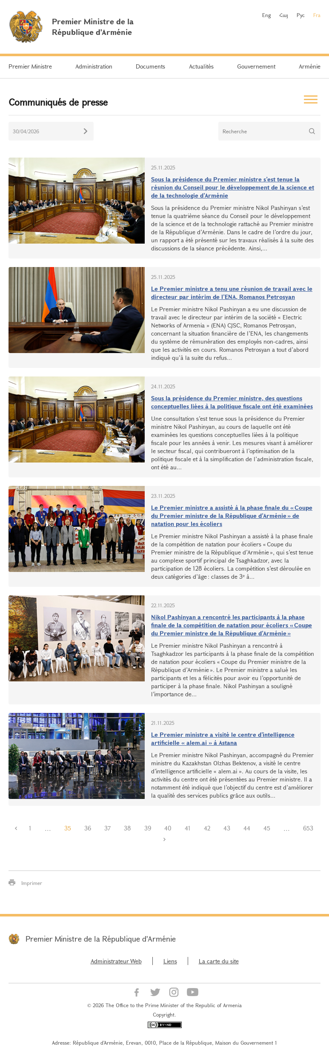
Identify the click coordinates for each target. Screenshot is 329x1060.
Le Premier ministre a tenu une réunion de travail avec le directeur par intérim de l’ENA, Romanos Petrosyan (231, 292)
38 (127, 828)
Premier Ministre (30, 66)
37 (107, 828)
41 (188, 828)
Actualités (201, 66)
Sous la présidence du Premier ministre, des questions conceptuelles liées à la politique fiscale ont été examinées (232, 402)
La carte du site (219, 961)
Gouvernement (256, 66)
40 (168, 828)
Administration (93, 66)
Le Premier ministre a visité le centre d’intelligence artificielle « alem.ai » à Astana (223, 738)
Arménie (309, 66)
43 (226, 828)
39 (147, 828)
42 (207, 828)
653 (308, 828)
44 (246, 828)
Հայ (283, 14)
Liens (170, 961)
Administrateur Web (116, 961)
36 (87, 828)
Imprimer (31, 882)
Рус (301, 14)
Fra (316, 14)
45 (266, 828)
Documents (150, 66)
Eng (266, 14)
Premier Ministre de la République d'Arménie (101, 939)
